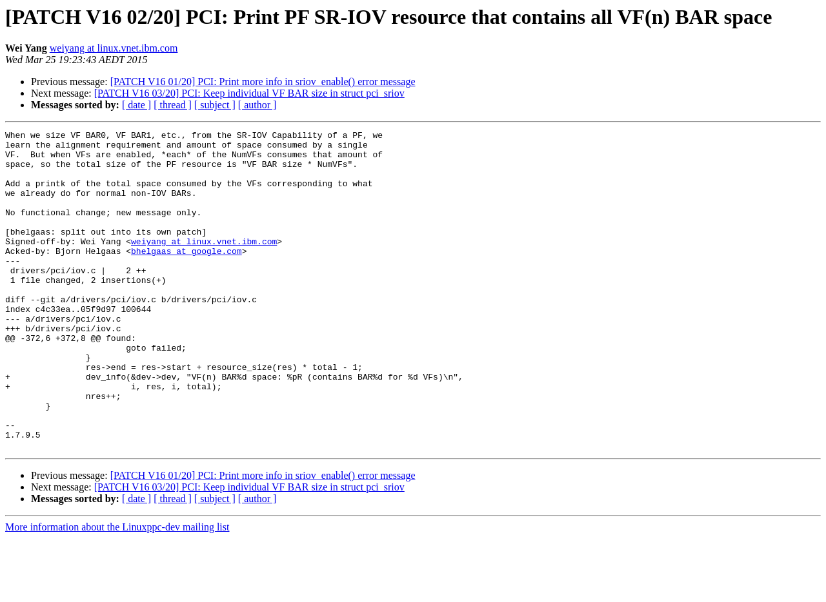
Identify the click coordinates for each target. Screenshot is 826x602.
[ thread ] (173, 104)
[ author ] (257, 104)
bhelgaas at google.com (186, 276)
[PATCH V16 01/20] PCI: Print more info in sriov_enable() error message (263, 81)
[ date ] (136, 104)
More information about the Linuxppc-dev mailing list (117, 590)
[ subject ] (215, 104)
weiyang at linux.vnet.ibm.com (114, 48)
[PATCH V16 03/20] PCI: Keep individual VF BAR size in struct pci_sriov (249, 93)
